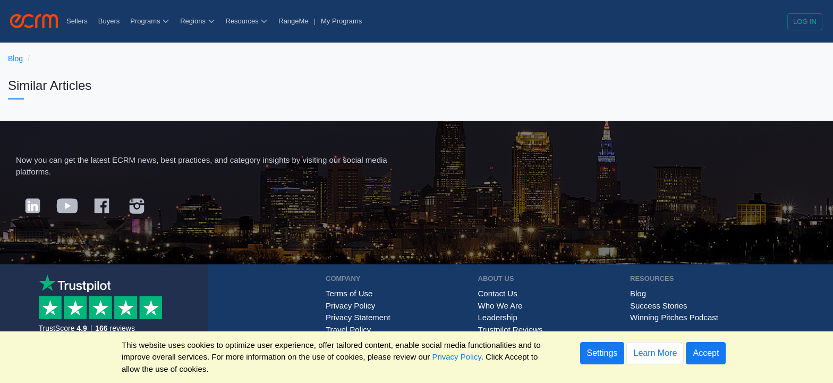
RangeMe (293, 21)
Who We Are (500, 305)
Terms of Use (349, 293)
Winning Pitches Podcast (674, 317)
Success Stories (658, 305)
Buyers (109, 21)
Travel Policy (348, 329)
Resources (247, 21)
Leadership (497, 317)
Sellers (77, 21)
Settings (602, 352)
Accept (706, 352)
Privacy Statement (358, 317)
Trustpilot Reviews (510, 329)
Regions (197, 21)
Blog (15, 58)
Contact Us (497, 293)
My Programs (341, 21)
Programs (149, 21)
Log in (805, 22)
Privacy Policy (350, 305)
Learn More (655, 352)
